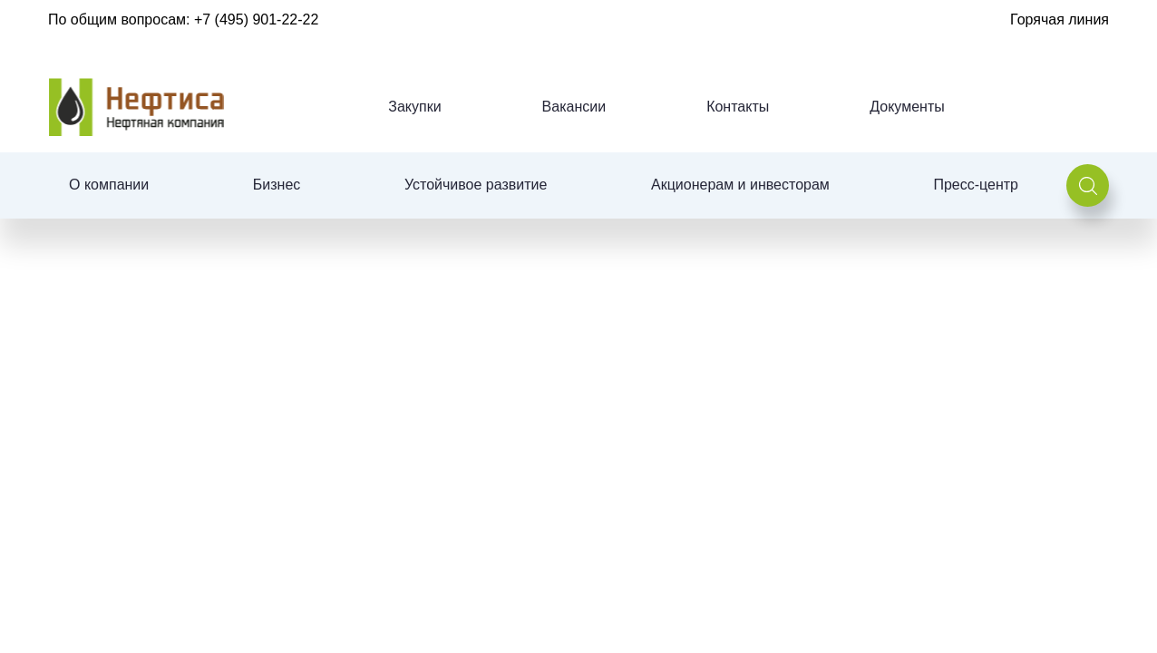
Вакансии (574, 106)
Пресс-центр (975, 184)
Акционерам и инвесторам (740, 184)
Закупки (414, 106)
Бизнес (277, 184)
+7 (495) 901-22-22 (256, 19)
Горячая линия (1059, 19)
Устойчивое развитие (475, 184)
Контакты (737, 106)
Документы (907, 106)
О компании (109, 184)
